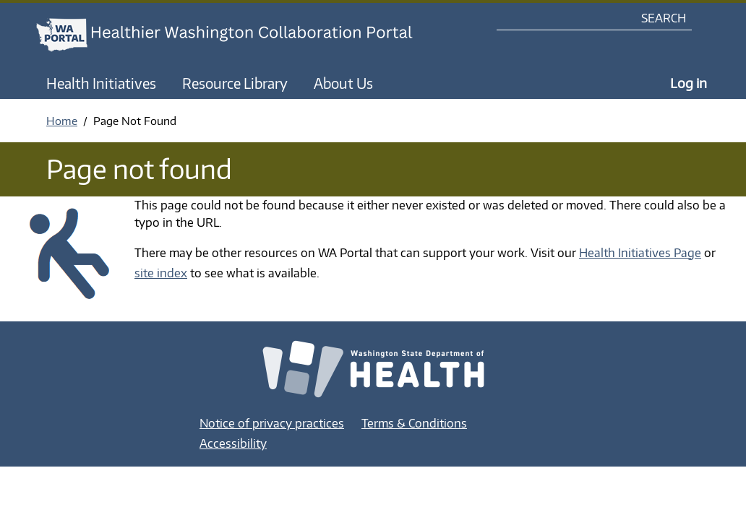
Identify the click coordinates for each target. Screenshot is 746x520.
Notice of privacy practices (272, 423)
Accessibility (233, 443)
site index (160, 273)
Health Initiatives (101, 83)
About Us (343, 83)
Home (61, 120)
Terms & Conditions (414, 423)
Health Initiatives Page (640, 253)
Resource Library (235, 83)
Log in (688, 82)
